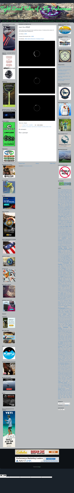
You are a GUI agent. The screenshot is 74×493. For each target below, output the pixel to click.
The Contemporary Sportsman (63, 362)
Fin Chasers (60, 244)
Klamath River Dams (68, 283)
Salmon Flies (61, 325)
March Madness (69, 291)
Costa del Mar (65, 223)
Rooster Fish (66, 323)
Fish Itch (61, 245)
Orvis (59, 301)
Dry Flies (70, 234)
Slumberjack (70, 335)
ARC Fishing (65, 195)
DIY (27, 21)
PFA (71, 306)
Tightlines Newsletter (61, 376)
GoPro (65, 269)
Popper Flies (60, 310)
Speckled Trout (66, 341)
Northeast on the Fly (61, 299)
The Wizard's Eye (66, 373)
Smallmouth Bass (61, 336)
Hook (65, 276)
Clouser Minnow (65, 220)
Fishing (71, 245)
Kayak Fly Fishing (68, 282)
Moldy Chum (63, 293)
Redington (70, 314)
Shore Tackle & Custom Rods (67, 333)
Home (3, 21)
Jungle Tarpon (64, 281)
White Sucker (64, 391)
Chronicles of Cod (62, 218)
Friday (64, 264)
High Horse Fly (67, 275)
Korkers (66, 284)
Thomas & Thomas (69, 374)
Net (71, 297)
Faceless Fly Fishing (66, 240)
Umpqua (63, 381)
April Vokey (69, 194)
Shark (71, 332)
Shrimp (59, 334)
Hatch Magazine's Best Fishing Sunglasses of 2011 (63, 73)
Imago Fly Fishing (61, 278)
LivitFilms (59, 290)
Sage (64, 324)
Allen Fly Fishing (65, 191)
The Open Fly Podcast (64, 368)
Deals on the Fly (65, 228)
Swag (71, 351)
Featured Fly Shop (63, 243)
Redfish (64, 314)
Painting (59, 303)
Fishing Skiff (64, 249)
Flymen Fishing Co (67, 261)
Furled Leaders (68, 264)
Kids (63, 283)
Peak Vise (65, 305)
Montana (61, 295)
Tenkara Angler (69, 358)
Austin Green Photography (63, 196)
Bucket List (60, 210)
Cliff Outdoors (69, 218)
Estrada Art (63, 239)
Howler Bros (60, 277)
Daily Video (68, 226)
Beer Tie (59, 203)
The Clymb (70, 361)
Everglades (67, 239)
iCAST (69, 277)
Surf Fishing (70, 350)
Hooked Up (68, 276)
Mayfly (62, 292)
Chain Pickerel (61, 215)
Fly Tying (66, 259)
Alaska (70, 190)
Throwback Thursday (61, 375)
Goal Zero (68, 268)
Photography (61, 308)
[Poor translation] (4, 475)
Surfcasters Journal (61, 351)
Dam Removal (34, 126)
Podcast (62, 309)
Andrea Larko (62, 193)
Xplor (64, 395)
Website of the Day (66, 389)
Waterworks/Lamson (61, 388)
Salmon (47, 126)
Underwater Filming (62, 382)
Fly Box (63, 254)
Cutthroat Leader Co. (64, 224)
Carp (69, 211)
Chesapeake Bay (62, 216)
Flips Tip (70, 252)
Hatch (61, 274)
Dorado (68, 233)
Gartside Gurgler (69, 265)
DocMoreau (70, 232)
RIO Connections (62, 318)
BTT (71, 209)
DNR (67, 232)
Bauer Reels (64, 202)
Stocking (63, 345)
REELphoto (59, 317)
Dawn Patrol (60, 228)
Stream (71, 345)
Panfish (62, 303)
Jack (67, 280)
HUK (63, 277)
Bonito (71, 207)
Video (50, 126)
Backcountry (70, 196)
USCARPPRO (64, 383)
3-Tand (70, 189)
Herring (63, 275)
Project (67, 310)
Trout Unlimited (67, 378)
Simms (67, 334)
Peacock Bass (60, 305)
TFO (63, 359)
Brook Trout (61, 209)
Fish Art (67, 244)
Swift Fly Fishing (61, 352)
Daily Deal (62, 226)
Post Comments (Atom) (28, 165)
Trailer (70, 377)
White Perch (65, 390)
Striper (68, 347)
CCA (71, 214)
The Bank (66, 361)
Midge (71, 292)
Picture (67, 308)
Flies (62, 252)
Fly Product (66, 256)
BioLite (68, 203)
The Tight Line (63, 370)
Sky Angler (65, 335)
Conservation (28, 126)
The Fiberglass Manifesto (63, 363)
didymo (71, 229)
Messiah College (66, 292)
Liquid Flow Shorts (69, 289)
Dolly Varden (62, 233)
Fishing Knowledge (62, 246)
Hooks (71, 276)
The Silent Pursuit (64, 369)
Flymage (61, 261)
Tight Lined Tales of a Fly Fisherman (35, 8)
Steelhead (60, 344)
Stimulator (59, 345)
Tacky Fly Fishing (66, 353)
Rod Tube (68, 322)
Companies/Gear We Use (48, 21)
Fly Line (62, 256)
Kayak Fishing (61, 282)
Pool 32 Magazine (69, 309)
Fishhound (67, 245)
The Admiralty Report (67, 359)
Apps (65, 194)
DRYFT (62, 235)
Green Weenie (63, 270)
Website (59, 389)
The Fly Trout (64, 365)
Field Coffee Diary (69, 243)
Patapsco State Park (62, 304)
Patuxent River (69, 304)
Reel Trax (70, 316)
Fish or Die (64, 245)
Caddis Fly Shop (64, 211)
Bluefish (61, 207)
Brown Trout (67, 209)
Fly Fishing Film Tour (68, 255)
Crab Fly (70, 223)
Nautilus (68, 297)
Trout (62, 378)
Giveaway (63, 268)
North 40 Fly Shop (69, 298)
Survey (68, 351)
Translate (65, 405)
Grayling (59, 270)
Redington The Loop (65, 316)
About (8, 21)
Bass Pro (70, 201)
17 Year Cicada (62, 189)
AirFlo (68, 190)
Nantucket (70, 296)
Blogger (39, 466)
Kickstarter (60, 283)
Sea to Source (62, 332)
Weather (70, 388)
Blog (59, 204)
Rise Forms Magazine (68, 318)
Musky (71, 295)
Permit (65, 306)
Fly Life (59, 256)
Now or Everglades (67, 299)
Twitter (59, 381)
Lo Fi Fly (62, 290)
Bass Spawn (60, 202)
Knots (64, 284)
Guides (61, 271)
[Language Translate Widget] (64, 403)
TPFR (67, 377)
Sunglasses (60, 350)
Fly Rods (68, 257)
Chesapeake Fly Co (67, 217)
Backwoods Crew (68, 197)
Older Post (52, 163)
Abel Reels (64, 190)
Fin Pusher (64, 244)
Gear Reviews (21, 21)
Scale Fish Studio (67, 330)
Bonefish (67, 207)
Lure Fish (59, 291)
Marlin (59, 292)
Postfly (65, 310)
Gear (59, 266)
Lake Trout (70, 284)
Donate (65, 233)
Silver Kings (63, 334)
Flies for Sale (66, 252)
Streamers (60, 346)
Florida (65, 253)
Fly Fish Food (67, 254)
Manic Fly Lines (63, 291)
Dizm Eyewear (62, 232)
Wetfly (61, 390)
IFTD (71, 277)
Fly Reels (63, 257)
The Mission (65, 367)
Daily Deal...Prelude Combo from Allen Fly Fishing (64, 80)
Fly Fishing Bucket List (35, 21)
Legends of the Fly (65, 288)
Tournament (63, 377)
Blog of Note (64, 204)
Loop (71, 290)
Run (61, 324)
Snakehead (70, 336)
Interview (64, 280)
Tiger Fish (70, 375)
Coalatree (61, 221)
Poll (65, 309)
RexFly (71, 317)
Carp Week (13, 21)
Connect (66, 21)
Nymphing (66, 300)
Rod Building (60, 322)
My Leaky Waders (65, 296)
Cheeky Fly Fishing (68, 215)
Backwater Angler (61, 197)
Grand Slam (69, 269)
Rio (58, 318)
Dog (59, 233)
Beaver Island (69, 202)
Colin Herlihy (66, 221)
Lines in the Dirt (63, 289)
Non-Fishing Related (62, 298)
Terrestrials (60, 359)
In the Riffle (69, 278)
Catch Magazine (66, 214)
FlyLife (59, 261)
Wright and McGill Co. (68, 394)
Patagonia (70, 303)
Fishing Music (62, 248)
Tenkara (63, 358)
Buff (62, 210)
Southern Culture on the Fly (63, 339)
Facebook (60, 240)
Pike (60, 309)
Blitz (71, 203)
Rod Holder (65, 322)
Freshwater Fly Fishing (41, 126)
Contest (59, 223)
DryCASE (59, 235)
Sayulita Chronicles (61, 330)
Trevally (59, 378)
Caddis (59, 211)
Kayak (71, 281)
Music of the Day (66, 295)
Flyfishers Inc (69, 260)
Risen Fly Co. (60, 319)
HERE (25, 33)
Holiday (62, 276)
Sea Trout (65, 332)
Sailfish (66, 324)
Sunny (64, 350)
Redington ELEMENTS (62, 315)
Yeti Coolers (63, 397)
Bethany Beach (64, 203)
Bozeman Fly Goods (63, 208)
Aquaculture (60, 195)
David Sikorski (70, 227)
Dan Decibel (65, 227)
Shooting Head (60, 333)
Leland (71, 288)
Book (59, 208)
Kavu (68, 281)
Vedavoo (65, 384)
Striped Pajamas (64, 347)
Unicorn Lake (70, 382)
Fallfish (71, 240)
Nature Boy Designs (62, 297)
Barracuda (66, 201)
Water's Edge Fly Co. (61, 387)
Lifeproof (59, 289)
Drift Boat (63, 234)
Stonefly (67, 345)
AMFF (59, 193)
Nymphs (70, 300)
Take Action (65, 354)
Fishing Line (69, 246)
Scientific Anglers (65, 331)
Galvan (62, 265)
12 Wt (59, 189)
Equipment (64, 238)
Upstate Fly (59, 383)
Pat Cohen (66, 303)
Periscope (59, 306)
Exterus (70, 239)
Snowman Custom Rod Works (66, 338)
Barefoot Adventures (61, 201)
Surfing (66, 351)
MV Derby (59, 296)
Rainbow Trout (68, 311)
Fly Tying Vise (64, 260)
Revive (68, 317)
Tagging (70, 353)
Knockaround (60, 284)
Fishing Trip (69, 249)
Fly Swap (61, 259)
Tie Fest (67, 375)
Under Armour (69, 381)
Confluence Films (63, 222)
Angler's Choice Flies (68, 193)
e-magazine (64, 236)
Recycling (59, 314)
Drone (66, 234)
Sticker (70, 344)
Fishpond (59, 250)
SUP (66, 350)
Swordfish (70, 352)
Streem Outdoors (65, 346)
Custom (59, 224)
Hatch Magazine (65, 274)
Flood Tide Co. (60, 253)
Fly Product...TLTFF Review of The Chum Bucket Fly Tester (64, 70)
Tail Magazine (60, 354)
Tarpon (63, 355)
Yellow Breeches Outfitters (65, 396)
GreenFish (68, 270)
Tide (65, 375)
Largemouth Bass (65, 285)
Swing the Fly (66, 352)
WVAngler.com (60, 395)
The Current (70, 362)
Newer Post (22, 163)
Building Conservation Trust (68, 210)
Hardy (59, 274)
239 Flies (67, 189)
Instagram (60, 280)
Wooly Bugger (60, 394)
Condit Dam (24, 126)
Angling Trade (60, 194)
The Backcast (67, 360)
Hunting (66, 277)
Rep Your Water (64, 317)
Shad (69, 332)
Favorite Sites (59, 21)
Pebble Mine (69, 305)
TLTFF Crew (67, 376)
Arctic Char (70, 195)
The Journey (68, 366)
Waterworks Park (69, 387)
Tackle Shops (60, 353)
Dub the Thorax (67, 235)
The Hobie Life (63, 366)
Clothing (60, 220)
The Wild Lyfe (60, 373)
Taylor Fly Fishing (69, 355)
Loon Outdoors (67, 290)
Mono (59, 295)
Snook (59, 338)
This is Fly (63, 374)
